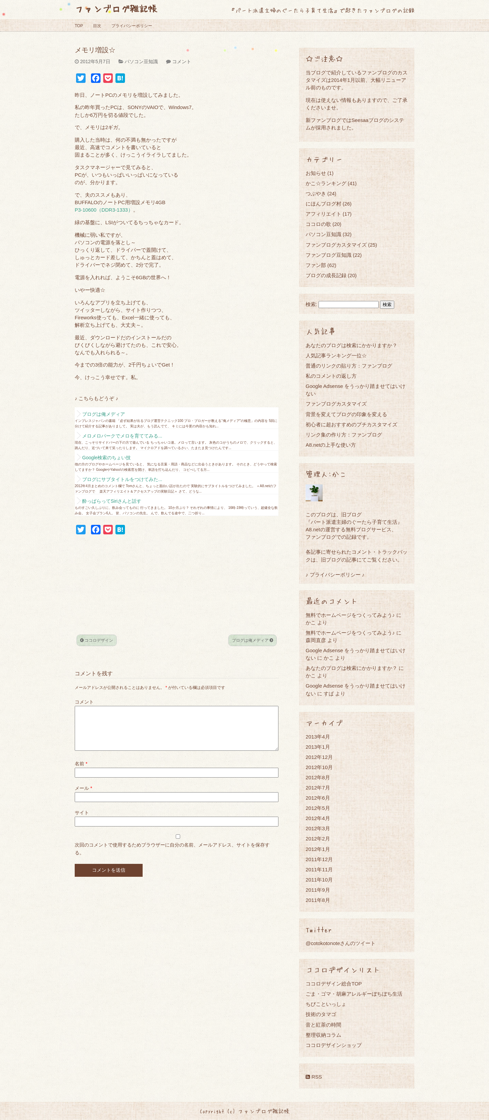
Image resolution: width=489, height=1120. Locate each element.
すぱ (329, 693)
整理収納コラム (323, 1035)
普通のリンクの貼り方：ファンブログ (349, 366)
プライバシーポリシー (131, 25)
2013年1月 (318, 747)
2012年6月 (318, 798)
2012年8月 (318, 777)
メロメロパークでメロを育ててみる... (122, 436)
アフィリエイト (323, 214)
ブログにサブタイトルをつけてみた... (122, 479)
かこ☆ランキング (326, 183)
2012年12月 (319, 757)
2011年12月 (319, 859)
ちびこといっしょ (326, 1004)
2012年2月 (318, 838)
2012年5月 (318, 808)
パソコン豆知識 (141, 61)
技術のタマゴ (321, 1014)
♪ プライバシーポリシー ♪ (335, 574)
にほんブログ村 (323, 204)
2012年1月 (318, 849)
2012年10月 (319, 767)
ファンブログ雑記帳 (116, 8)
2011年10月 (319, 880)
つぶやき (316, 193)
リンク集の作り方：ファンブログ (344, 435)
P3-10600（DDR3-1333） (104, 210)
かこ (329, 658)
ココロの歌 (318, 224)
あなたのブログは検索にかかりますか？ (351, 345)
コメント (181, 61)
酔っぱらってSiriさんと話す (111, 501)
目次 (97, 25)
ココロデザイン (96, 640)
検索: (311, 304)
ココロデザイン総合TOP (334, 983)
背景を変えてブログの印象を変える (346, 414)
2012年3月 (318, 828)
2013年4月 (318, 737)
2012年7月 (318, 787)
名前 (81, 772)
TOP (79, 25)
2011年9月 (318, 890)
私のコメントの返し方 (331, 376)
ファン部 (316, 265)
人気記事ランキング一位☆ (336, 355)
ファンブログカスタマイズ (336, 245)
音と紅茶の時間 (323, 1025)
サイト (82, 820)
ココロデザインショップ (334, 1045)
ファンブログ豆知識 (328, 255)
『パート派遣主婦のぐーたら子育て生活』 (354, 522)
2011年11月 (319, 869)
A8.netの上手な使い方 (331, 445)
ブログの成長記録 (326, 275)
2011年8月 (318, 900)
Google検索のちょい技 (106, 457)
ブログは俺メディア (103, 414)
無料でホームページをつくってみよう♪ (350, 615)
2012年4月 (318, 818)
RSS (314, 1077)
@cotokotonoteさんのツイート (341, 943)
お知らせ (316, 173)
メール (83, 796)
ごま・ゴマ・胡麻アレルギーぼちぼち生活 (354, 994)
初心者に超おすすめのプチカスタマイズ (351, 424)
